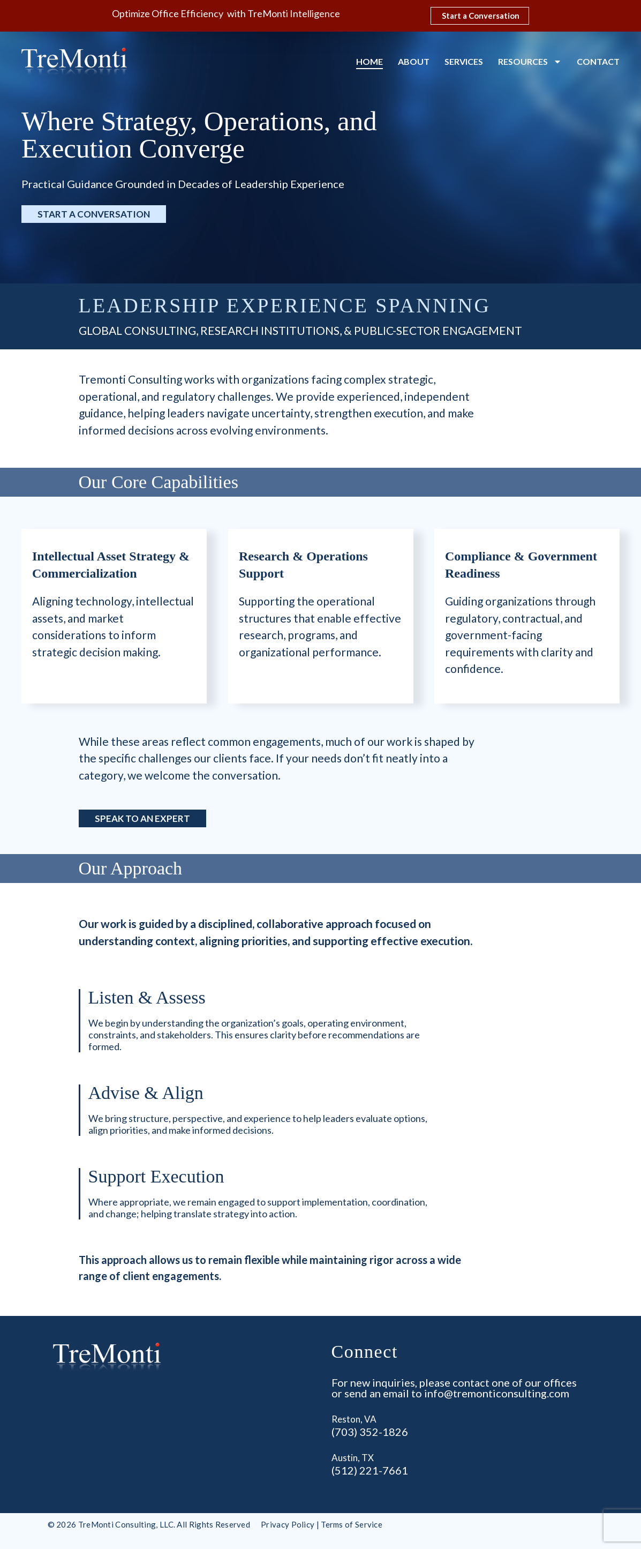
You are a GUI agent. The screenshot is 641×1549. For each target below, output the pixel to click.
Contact (598, 61)
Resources (530, 61)
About (413, 61)
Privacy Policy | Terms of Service (321, 1524)
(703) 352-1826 (369, 1431)
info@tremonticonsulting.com (496, 1393)
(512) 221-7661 (369, 1470)
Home (369, 61)
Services (463, 61)
